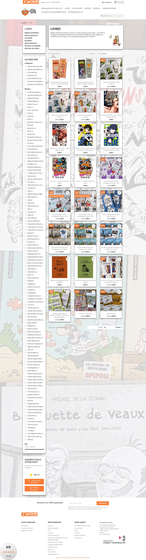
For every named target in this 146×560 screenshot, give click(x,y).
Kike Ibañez (32, 272)
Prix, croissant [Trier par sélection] (110, 54)
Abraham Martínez (34, 95)
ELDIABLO (32, 164)
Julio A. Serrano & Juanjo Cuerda (35, 263)
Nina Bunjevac (33, 368)
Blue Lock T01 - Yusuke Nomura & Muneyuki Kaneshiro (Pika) (111, 149)
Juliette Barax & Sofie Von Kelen (35, 260)
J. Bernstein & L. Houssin (35, 227)
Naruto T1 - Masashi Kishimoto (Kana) (85, 182)
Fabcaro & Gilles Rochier (35, 179)
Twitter (29, 2)
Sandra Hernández (34, 412)
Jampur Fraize (32, 236)
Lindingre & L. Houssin (35, 299)
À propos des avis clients (55, 542)
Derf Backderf (33, 158)
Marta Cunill (32, 329)
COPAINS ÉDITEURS (109, 8)
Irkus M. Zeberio (33, 221)
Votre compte (80, 522)
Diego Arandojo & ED (35, 161)
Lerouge (31, 290)
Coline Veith (32, 149)
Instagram (37, 2)
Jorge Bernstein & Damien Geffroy (35, 257)
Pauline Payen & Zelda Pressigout (35, 385)
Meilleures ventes (26, 530)
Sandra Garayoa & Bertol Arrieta (35, 409)
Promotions (24, 526)
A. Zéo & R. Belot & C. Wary (35, 92)
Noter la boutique (34, 489)
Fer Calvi (31, 182)
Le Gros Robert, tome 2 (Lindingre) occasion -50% (85, 215)
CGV (49, 530)
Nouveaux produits (27, 528)
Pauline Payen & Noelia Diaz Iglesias (35, 380)
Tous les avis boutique (34, 482)
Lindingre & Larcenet (35, 302)
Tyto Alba (31, 427)
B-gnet (30, 116)
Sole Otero (31, 415)
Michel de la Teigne (35, 344)
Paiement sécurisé (53, 535)
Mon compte (52, 552)
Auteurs (87, 8)
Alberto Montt (33, 98)
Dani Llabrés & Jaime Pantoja (35, 152)
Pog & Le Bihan (33, 394)
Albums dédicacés (31, 35)
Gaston (30, 203)
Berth (30, 125)
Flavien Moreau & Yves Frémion (35, 185)
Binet (30, 131)
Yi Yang (30, 430)
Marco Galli (32, 323)
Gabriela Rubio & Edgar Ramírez (35, 194)
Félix (29, 191)
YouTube (33, 2)
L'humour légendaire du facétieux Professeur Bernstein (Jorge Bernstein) (59, 315)
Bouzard (31, 134)
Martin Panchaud (34, 332)
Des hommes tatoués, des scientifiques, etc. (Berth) (59, 248)
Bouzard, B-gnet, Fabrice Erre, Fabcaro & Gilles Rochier (35, 140)
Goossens (31, 212)
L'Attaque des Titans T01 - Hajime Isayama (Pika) (59, 149)
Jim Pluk (31, 242)
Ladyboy (31, 284)
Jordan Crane (32, 251)
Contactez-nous (52, 547)
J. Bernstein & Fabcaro (35, 224)
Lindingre (31, 293)
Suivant (119, 327)
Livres (67, 8)
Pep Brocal (31, 388)
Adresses (77, 533)
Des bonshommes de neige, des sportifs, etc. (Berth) (111, 248)
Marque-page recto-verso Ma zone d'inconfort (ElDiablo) (59, 83)
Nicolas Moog (32, 356)
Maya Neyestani (33, 341)
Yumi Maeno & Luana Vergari (35, 433)
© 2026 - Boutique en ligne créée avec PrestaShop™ (73, 558)
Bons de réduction (80, 535)
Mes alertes (77, 538)
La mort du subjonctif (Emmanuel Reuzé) (85, 281)
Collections (77, 8)
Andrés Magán (33, 101)
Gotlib (30, 215)
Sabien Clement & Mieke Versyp (35, 406)
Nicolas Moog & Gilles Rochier (35, 359)
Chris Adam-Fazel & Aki (35, 146)
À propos (50, 533)
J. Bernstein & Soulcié (35, 230)
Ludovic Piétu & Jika (34, 311)
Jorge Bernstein (33, 254)
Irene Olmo (32, 218)
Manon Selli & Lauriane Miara (35, 314)
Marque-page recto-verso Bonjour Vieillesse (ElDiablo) (85, 83)
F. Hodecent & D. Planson (35, 173)
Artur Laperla (32, 110)
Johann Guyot (32, 245)
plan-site (50, 549)
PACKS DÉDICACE (31, 43)
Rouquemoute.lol (75, 12)
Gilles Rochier (32, 206)
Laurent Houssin (33, 287)
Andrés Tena (32, 104)
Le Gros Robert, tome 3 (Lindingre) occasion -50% (111, 182)
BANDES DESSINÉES (32, 33)
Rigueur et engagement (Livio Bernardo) (60, 281)
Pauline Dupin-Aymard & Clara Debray (35, 374)
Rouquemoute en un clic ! (52, 8)
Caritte (30, 143)
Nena (30, 350)
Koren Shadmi (33, 278)
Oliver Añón (32, 371)
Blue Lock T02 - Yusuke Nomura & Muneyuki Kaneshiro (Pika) (85, 149)
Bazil (29, 119)
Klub (30, 275)
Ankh (30, 107)
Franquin (31, 188)
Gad (29, 200)
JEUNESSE (28, 41)
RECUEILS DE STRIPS (32, 48)
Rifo (30, 400)
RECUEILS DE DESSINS (32, 46)
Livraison (50, 526)
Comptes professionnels (55, 544)
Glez (29, 209)
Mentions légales (53, 528)
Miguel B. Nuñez (33, 347)
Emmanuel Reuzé (34, 170)
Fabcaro (31, 176)
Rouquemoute (33, 403)
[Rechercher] (112, 16)
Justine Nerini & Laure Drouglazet (35, 266)
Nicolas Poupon (33, 365)
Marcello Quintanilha (35, 320)
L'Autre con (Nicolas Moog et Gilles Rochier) (111, 215)
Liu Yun (30, 305)
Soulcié (30, 418)
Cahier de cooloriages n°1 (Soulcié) (85, 116)
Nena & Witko (32, 353)
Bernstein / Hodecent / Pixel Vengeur (35, 122)
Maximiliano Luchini (35, 338)
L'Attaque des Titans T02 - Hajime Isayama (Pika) (111, 116)
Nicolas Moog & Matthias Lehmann (35, 362)
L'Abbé (30, 281)
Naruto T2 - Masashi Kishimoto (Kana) (59, 182)
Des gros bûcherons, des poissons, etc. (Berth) (85, 248)
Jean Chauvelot (33, 239)
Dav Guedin (32, 155)
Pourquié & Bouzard (35, 397)
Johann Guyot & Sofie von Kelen (35, 248)
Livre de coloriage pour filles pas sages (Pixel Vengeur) (111, 281)
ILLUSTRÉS (28, 38)
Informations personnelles (82, 526)
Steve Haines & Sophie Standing (35, 421)
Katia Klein (31, 269)
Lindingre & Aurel (34, 296)
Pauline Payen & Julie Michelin (35, 376)
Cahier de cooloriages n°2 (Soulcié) (111, 83)
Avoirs (76, 530)
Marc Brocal (32, 317)
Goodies (96, 8)
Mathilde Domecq (34, 335)
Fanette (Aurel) (111, 313)
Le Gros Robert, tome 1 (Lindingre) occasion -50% (60, 215)
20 (105, 327)
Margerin (31, 326)
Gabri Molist (32, 197)
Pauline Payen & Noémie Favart (35, 383)
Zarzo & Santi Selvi (34, 436)
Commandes (78, 528)
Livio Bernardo (33, 308)
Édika (30, 439)
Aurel (30, 113)
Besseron (31, 128)
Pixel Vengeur (33, 392)
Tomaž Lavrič (32, 424)
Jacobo (30, 233)
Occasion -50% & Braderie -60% (53, 12)
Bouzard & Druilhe (34, 137)
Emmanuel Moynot (34, 167)
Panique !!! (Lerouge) (85, 313)
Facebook (25, 2)
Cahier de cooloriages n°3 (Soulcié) (59, 116)
